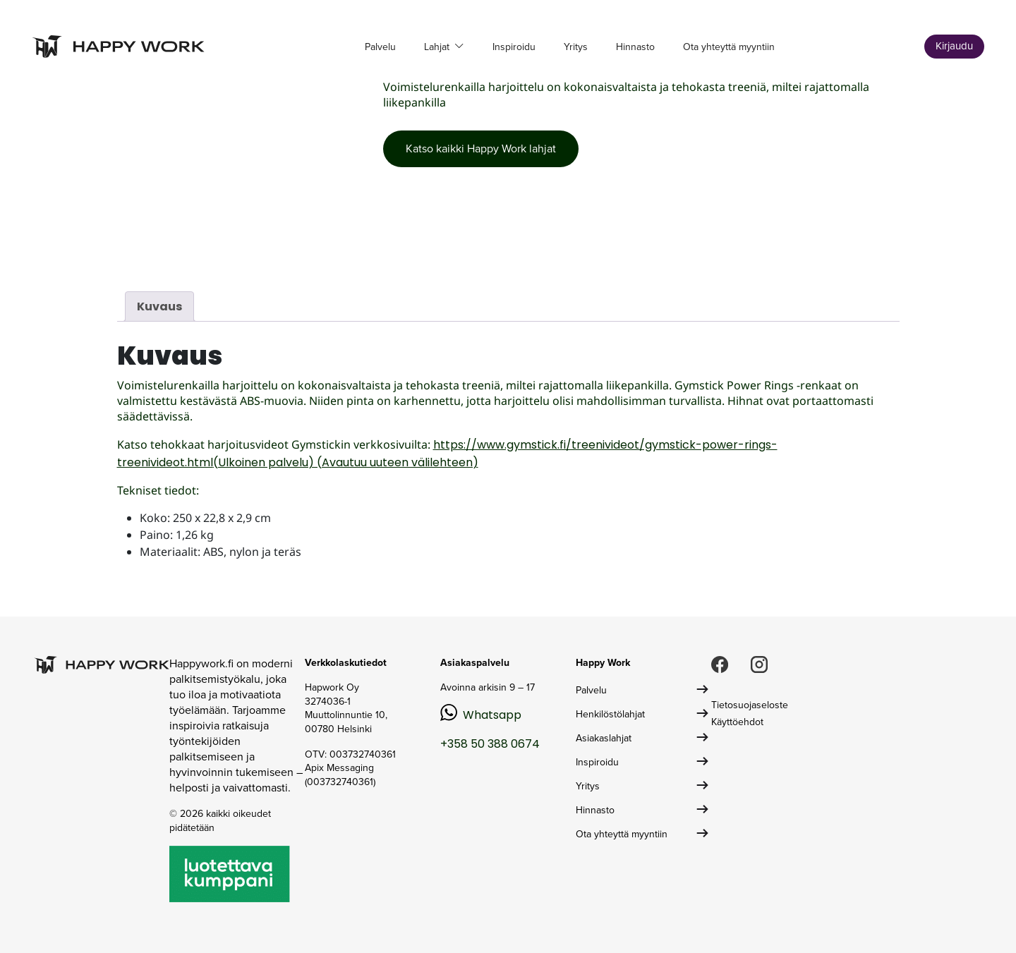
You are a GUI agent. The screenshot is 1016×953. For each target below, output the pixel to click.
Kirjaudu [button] (954, 46)
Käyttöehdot (737, 722)
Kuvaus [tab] (159, 306)
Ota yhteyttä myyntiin (729, 47)
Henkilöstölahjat (610, 714)
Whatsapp (492, 715)
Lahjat (438, 47)
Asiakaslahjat (603, 738)
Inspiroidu (514, 47)
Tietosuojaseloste (749, 705)
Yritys (576, 47)
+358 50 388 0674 (490, 744)
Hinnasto (635, 47)
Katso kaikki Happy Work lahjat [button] (481, 148)
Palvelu (380, 47)
